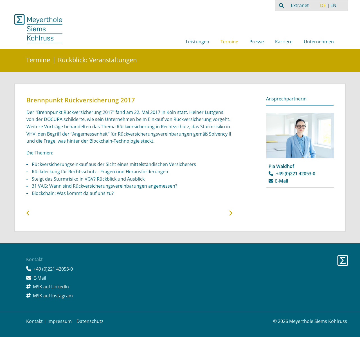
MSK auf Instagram (53, 296)
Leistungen (197, 42)
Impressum (60, 321)
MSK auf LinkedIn (51, 287)
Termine (229, 42)
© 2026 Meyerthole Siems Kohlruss (310, 321)
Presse (256, 42)
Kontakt (34, 321)
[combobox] (280, 5)
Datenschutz (90, 321)
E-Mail (281, 181)
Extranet (300, 5)
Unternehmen (319, 42)
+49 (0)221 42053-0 (295, 173)
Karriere (283, 42)
